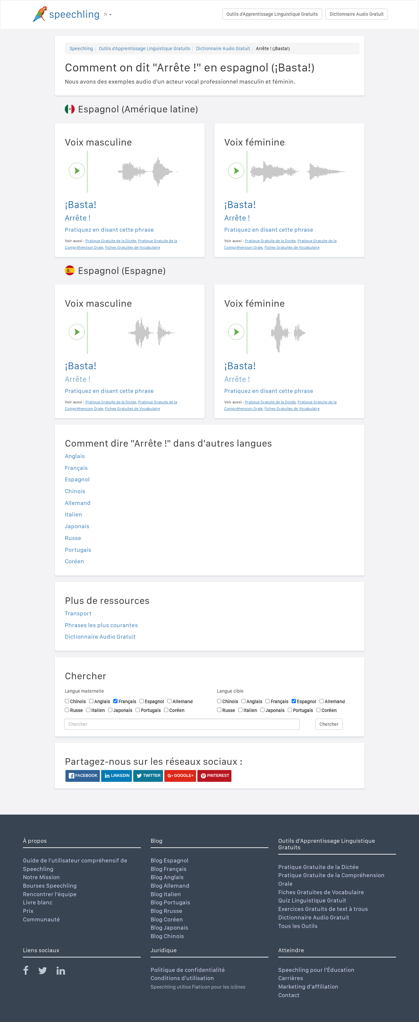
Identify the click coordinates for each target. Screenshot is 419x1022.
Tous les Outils (298, 925)
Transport (78, 613)
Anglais (75, 456)
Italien (73, 514)
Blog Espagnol (170, 860)
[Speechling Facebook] (30, 972)
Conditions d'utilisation (182, 977)
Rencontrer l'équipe (50, 894)
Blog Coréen (167, 919)
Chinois (75, 491)
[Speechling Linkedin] (65, 972)
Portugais (78, 549)
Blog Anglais (167, 877)
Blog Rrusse (166, 910)
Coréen (74, 561)
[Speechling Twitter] (46, 972)
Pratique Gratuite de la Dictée (318, 866)
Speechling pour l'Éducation (316, 969)
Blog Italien (166, 894)
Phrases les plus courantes (101, 625)
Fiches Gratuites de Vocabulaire (321, 892)
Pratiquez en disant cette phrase (109, 229)
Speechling (81, 48)
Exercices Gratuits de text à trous (323, 908)
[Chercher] (182, 724)
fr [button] (108, 14)
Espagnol (77, 479)
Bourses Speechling (50, 885)
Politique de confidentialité (188, 969)
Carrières (290, 977)
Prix (28, 910)
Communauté (41, 919)
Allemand (78, 502)
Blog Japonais (169, 927)
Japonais (77, 526)
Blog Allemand (170, 885)
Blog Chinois (167, 936)
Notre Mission (41, 877)
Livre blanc (37, 902)
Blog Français (169, 868)
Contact (289, 995)
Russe (73, 537)
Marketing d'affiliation (308, 986)
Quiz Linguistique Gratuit (312, 900)
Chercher (328, 724)
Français (76, 467)
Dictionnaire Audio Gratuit (357, 14)
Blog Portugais (170, 902)
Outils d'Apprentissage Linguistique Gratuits (272, 14)
